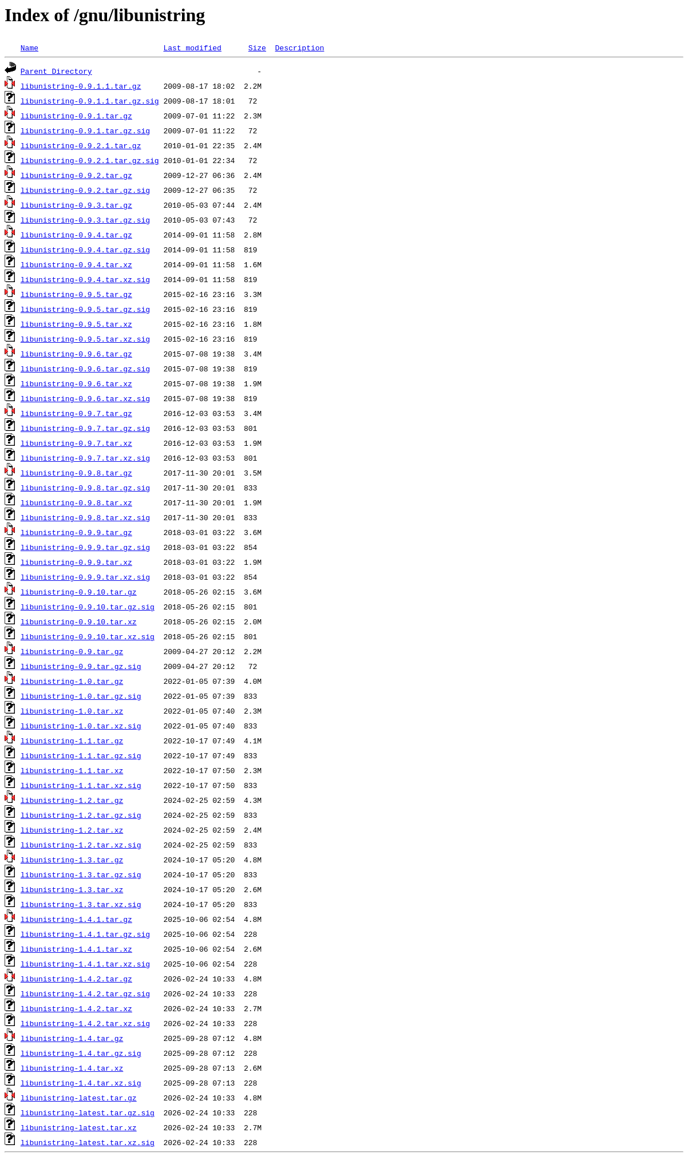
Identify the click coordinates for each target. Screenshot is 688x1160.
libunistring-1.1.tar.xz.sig (81, 785)
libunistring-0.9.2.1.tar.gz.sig (90, 160)
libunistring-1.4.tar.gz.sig (81, 1053)
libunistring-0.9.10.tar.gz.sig (88, 606)
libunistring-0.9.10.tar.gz (79, 592)
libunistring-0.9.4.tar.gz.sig (85, 249)
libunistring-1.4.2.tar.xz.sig (85, 1023)
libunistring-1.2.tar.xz (72, 830)
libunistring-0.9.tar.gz (72, 651)
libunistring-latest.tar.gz (79, 1097)
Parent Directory (56, 71)
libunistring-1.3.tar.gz (72, 859)
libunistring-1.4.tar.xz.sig (81, 1083)
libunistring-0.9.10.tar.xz (79, 621)
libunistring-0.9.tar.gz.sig (81, 666)
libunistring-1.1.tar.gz (72, 740)
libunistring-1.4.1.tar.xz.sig (85, 964)
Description (299, 47)
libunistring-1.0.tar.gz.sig (81, 696)
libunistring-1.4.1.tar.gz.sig (85, 934)
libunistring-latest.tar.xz (79, 1127)
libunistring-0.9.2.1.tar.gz (81, 145)
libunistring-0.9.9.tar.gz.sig (85, 547)
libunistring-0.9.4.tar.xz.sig (85, 279)
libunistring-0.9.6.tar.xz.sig (85, 398)
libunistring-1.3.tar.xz (72, 889)
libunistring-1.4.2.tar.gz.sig (85, 993)
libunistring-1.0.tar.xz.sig (81, 725)
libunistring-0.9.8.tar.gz (76, 473)
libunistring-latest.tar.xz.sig (88, 1142)
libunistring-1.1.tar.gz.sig (81, 755)
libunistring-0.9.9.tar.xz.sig (85, 577)
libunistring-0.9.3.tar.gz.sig (85, 220)
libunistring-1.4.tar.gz (72, 1038)
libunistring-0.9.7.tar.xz (76, 443)
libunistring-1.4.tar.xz (72, 1068)
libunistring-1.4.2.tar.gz (76, 978)
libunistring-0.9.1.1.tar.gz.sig (90, 101)
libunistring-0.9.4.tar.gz (76, 234)
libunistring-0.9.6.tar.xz (76, 383)
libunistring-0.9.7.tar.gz (76, 413)
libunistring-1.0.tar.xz (72, 711)
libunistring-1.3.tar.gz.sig (81, 874)
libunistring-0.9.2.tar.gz (76, 175)
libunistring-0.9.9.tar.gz (76, 532)
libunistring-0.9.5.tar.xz (76, 324)
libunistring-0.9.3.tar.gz (76, 205)
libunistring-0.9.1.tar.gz (76, 115)
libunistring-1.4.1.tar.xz (76, 949)
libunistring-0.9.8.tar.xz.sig (85, 517)
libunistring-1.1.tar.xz (72, 770)
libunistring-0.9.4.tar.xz (76, 264)
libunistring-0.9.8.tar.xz (76, 502)
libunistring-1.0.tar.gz (72, 681)
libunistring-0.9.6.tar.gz (76, 354)
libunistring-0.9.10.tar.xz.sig (88, 636)
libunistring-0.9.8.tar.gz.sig (85, 487)
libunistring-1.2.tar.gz (72, 800)
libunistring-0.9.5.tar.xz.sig (85, 339)
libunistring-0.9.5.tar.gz (76, 294)
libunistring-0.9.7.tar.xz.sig (85, 458)
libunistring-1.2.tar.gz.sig (81, 815)
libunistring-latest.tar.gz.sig (88, 1112)
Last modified (192, 47)
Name (29, 47)
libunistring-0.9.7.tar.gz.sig (85, 428)
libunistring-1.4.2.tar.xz (76, 1008)
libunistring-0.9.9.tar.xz (76, 562)
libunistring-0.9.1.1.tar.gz (81, 86)
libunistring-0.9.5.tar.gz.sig (85, 309)
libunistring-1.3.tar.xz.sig (81, 904)
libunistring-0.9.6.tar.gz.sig (85, 368)
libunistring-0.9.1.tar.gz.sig (85, 130)
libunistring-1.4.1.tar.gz (76, 919)
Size (257, 47)
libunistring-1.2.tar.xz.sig (81, 845)
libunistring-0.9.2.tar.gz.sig (85, 190)
